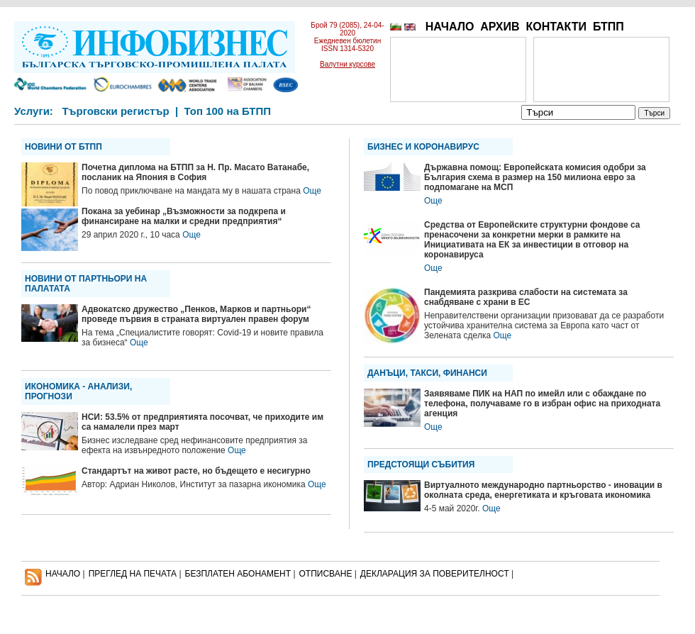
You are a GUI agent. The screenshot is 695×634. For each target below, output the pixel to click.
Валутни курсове (347, 64)
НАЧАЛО (450, 27)
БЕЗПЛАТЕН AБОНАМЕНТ (238, 574)
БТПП (608, 27)
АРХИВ (499, 27)
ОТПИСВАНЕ (325, 574)
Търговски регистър (115, 111)
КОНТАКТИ (556, 27)
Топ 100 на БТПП (228, 111)
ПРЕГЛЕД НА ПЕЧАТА (133, 574)
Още (312, 191)
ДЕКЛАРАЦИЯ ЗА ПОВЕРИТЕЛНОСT (434, 574)
